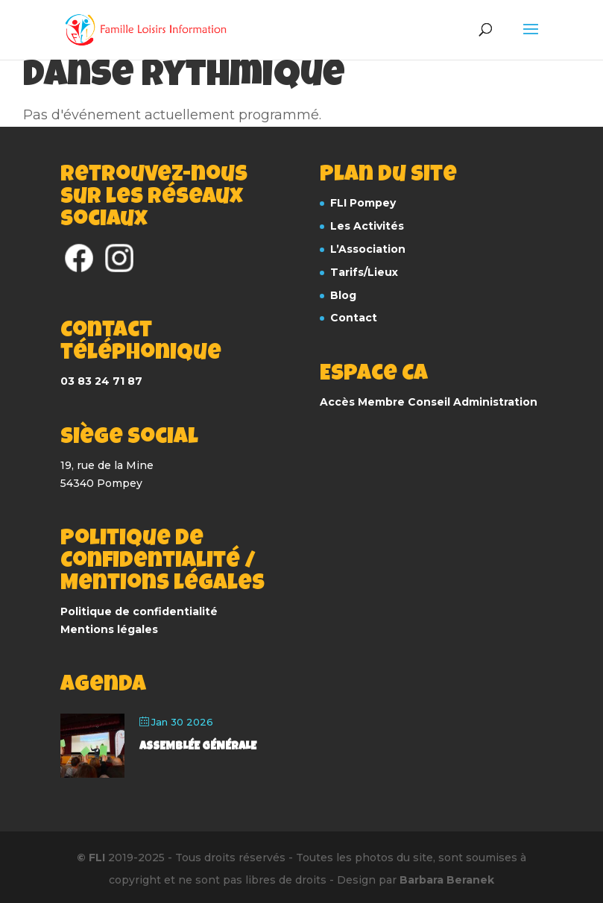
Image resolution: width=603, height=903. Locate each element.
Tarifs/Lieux (364, 272)
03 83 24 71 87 (101, 381)
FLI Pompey (363, 203)
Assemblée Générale (197, 746)
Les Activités (367, 226)
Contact (353, 317)
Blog (343, 295)
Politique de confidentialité (139, 611)
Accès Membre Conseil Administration (428, 402)
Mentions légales (109, 629)
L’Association (367, 249)
